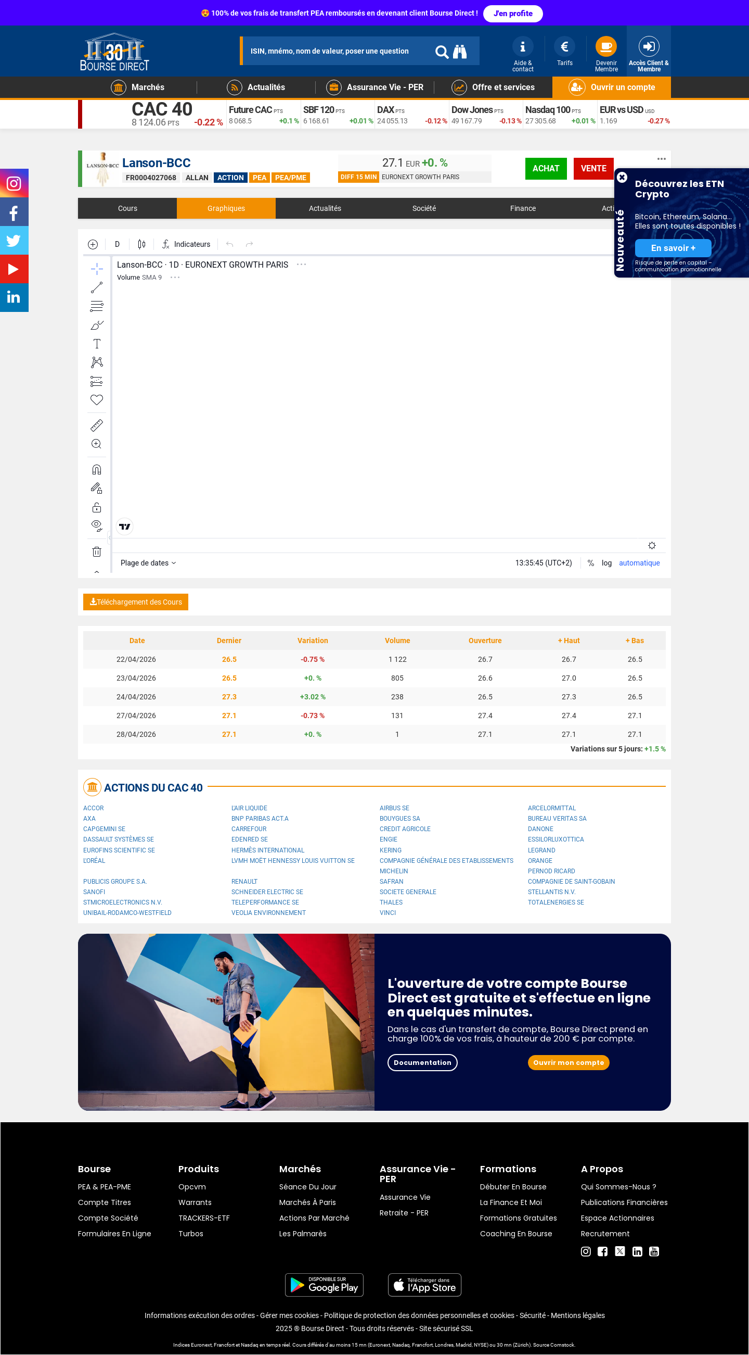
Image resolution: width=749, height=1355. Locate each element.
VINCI (388, 913)
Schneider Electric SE (267, 892)
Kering (391, 850)
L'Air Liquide (249, 808)
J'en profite (513, 13)
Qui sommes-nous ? (618, 1187)
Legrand (542, 850)
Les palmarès (303, 1233)
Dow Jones (472, 109)
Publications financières (624, 1202)
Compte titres (104, 1202)
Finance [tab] (523, 208)
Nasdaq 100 (547, 109)
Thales (391, 902)
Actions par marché (314, 1218)
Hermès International (267, 850)
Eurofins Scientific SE (119, 850)
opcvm (192, 1187)
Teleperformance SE (265, 902)
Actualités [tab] (325, 208)
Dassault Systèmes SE (118, 839)
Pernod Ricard (551, 871)
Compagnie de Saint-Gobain (571, 881)
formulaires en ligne (114, 1233)
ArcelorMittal (552, 808)
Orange (540, 860)
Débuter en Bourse (513, 1187)
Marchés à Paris (307, 1202)
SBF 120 (318, 109)
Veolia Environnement (268, 913)
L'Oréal (94, 860)
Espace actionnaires (617, 1218)
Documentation (422, 1062)
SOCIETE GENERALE (408, 892)
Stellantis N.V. (552, 892)
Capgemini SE (104, 829)
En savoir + (673, 248)
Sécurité (533, 1315)
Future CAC (250, 109)
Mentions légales (578, 1315)
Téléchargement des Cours (135, 602)
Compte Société (108, 1218)
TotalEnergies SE (556, 902)
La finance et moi (511, 1202)
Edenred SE (249, 839)
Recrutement (605, 1233)
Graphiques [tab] (226, 208)
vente (593, 168)
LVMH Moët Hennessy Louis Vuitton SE (293, 860)
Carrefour (248, 829)
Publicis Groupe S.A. (115, 881)
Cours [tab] (127, 208)
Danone (540, 829)
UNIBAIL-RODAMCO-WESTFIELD (127, 913)
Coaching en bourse (516, 1233)
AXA (89, 818)
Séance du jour (308, 1187)
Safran (392, 881)
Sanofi (94, 892)
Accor (93, 808)
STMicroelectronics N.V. (122, 902)
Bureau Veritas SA (557, 818)
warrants (195, 1202)
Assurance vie (405, 1197)
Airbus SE (394, 808)
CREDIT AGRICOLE (405, 829)
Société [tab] (424, 208)
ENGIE (388, 839)
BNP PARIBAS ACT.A (260, 818)
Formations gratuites (518, 1218)
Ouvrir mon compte (568, 1062)
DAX (385, 109)
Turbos (190, 1233)
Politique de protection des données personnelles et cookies (419, 1315)
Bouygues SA (400, 818)
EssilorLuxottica (556, 839)
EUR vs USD (621, 109)
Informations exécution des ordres (200, 1315)
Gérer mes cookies (289, 1315)
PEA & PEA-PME (104, 1187)
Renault (244, 881)
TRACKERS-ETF (204, 1218)
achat (546, 168)
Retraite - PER (404, 1213)
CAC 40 (162, 109)
